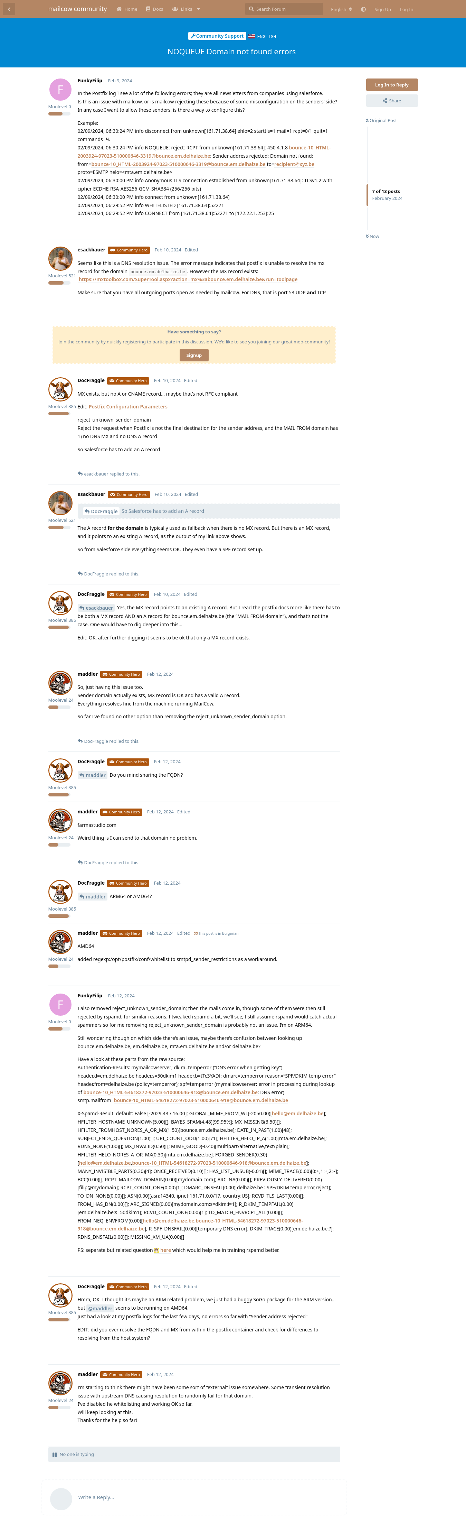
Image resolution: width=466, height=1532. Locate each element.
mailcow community (77, 8)
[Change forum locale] (341, 9)
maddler (96, 775)
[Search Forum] (284, 9)
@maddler (100, 1308)
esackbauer (99, 607)
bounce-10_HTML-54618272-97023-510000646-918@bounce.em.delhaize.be (170, 1092)
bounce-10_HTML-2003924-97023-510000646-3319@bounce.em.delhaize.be (178, 163)
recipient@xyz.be (294, 163)
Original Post (381, 120)
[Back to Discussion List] (9, 9)
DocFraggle (104, 511)
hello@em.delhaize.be (298, 1113)
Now (372, 236)
